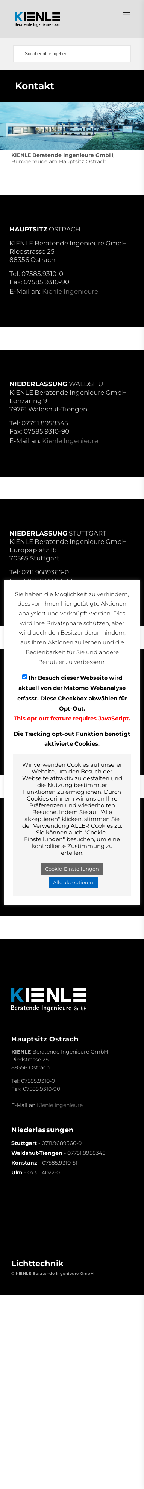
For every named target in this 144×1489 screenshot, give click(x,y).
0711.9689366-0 (45, 572)
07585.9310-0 (42, 273)
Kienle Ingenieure (70, 291)
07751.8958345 (44, 423)
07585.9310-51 (59, 1162)
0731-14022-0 (42, 871)
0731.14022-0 (43, 1172)
